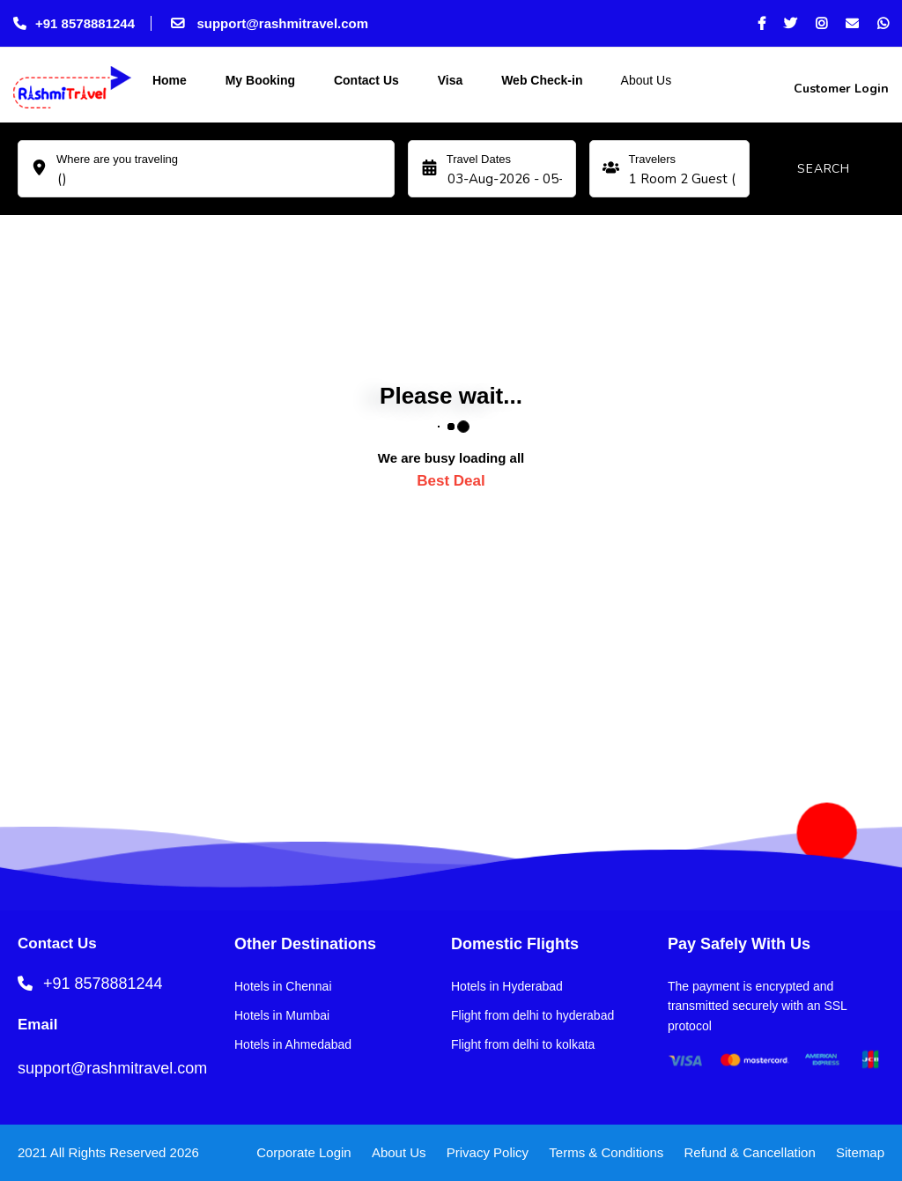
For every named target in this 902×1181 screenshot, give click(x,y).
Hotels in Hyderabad (507, 986)
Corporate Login (303, 1152)
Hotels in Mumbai (281, 1015)
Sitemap (860, 1152)
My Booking (258, 80)
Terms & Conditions (606, 1152)
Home (168, 80)
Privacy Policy (488, 1152)
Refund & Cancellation (750, 1152)
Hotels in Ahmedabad (292, 1044)
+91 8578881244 (74, 23)
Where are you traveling (117, 159)
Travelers (652, 159)
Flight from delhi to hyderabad (532, 1015)
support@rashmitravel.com (267, 23)
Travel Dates (479, 159)
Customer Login (839, 88)
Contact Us (364, 80)
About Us (644, 80)
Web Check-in (540, 80)
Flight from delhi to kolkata (523, 1044)
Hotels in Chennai (283, 986)
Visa (448, 80)
